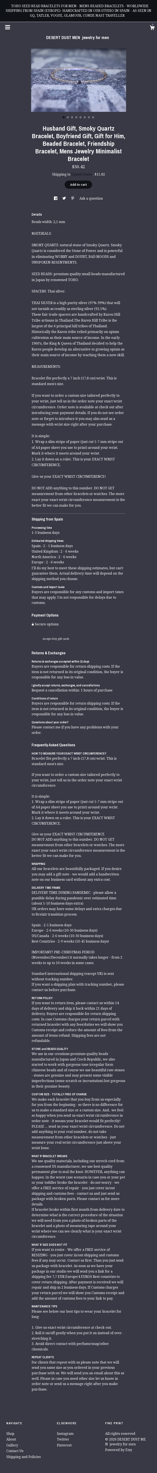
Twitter (63, 1439)
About (11, 1439)
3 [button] (72, 117)
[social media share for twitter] (64, 198)
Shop (10, 1434)
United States (82, 174)
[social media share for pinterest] (73, 198)
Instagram (65, 1434)
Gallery (12, 1445)
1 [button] (64, 117)
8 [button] (93, 117)
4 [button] (76, 117)
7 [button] (89, 117)
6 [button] (85, 117)
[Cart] (152, 28)
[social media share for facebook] (56, 198)
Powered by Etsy (118, 1450)
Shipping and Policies (23, 1457)
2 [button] (68, 117)
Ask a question (91, 198)
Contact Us (14, 1451)
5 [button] (80, 117)
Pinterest (64, 1445)
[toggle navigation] (7, 27)
